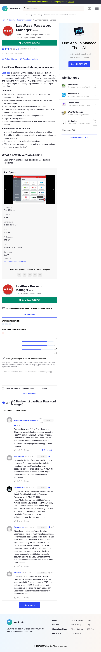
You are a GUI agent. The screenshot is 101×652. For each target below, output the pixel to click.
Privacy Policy (76, 625)
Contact (89, 620)
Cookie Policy (76, 633)
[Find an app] (24, 8)
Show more (29, 605)
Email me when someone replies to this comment (26, 388)
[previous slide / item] (5, 189)
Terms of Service (77, 620)
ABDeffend (19, 456)
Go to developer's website (15, 262)
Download (29, 42)
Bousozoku (19, 527)
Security (12, 20)
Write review (29, 314)
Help (88, 625)
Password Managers (24, 20)
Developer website (29, 59)
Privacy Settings (77, 629)
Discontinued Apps (59, 629)
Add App (55, 625)
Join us (71, 1)
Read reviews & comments (12, 53)
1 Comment (48, 450)
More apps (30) (68, 130)
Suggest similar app (79, 137)
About (54, 620)
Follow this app (9, 59)
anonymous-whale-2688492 (26, 420)
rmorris (17, 572)
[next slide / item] (53, 189)
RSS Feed (90, 629)
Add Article (56, 633)
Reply (26, 450)
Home (4, 20)
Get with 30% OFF (79, 64)
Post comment (29, 393)
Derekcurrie (19, 487)
